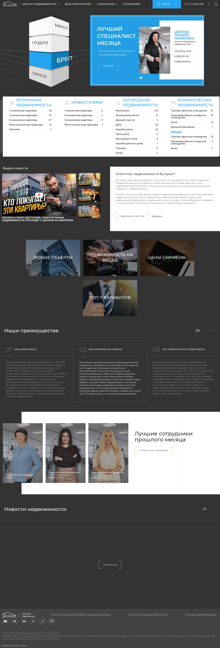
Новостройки (87, 102)
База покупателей (78, 4)
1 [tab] (141, 78)
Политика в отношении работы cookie (148, 614)
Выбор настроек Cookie (14, 645)
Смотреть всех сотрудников (154, 457)
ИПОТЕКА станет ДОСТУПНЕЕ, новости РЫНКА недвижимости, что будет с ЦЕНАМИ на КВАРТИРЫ (37, 226)
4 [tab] (150, 78)
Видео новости (15, 175)
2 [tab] (144, 78)
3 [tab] (147, 78)
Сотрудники (131, 4)
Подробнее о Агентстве (131, 223)
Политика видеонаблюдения (200, 614)
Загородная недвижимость (140, 102)
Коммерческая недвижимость (195, 102)
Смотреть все (110, 572)
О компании (105, 4)
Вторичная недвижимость (33, 102)
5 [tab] (153, 78)
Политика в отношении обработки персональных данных (81, 614)
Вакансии (157, 223)
